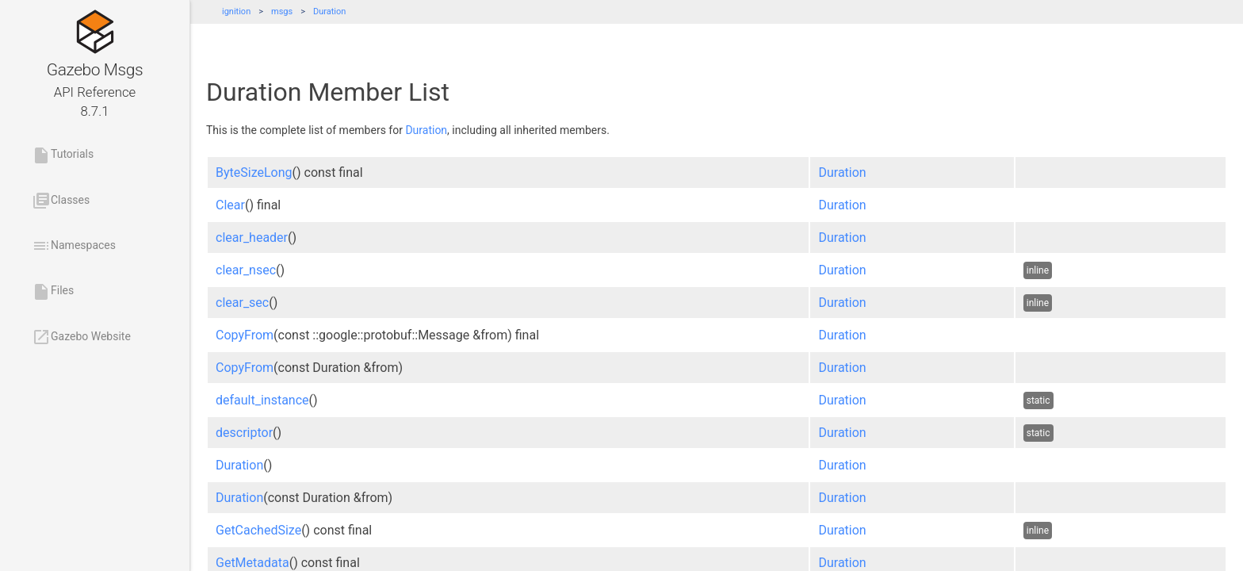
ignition (236, 11)
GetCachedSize (258, 530)
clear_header (252, 237)
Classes (61, 200)
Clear (230, 205)
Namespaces (74, 245)
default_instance (262, 400)
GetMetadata (252, 562)
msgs (282, 11)
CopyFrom (244, 335)
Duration (329, 11)
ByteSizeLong (254, 172)
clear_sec (242, 302)
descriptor (244, 432)
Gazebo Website (81, 337)
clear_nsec (246, 270)
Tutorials (63, 155)
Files (53, 291)
